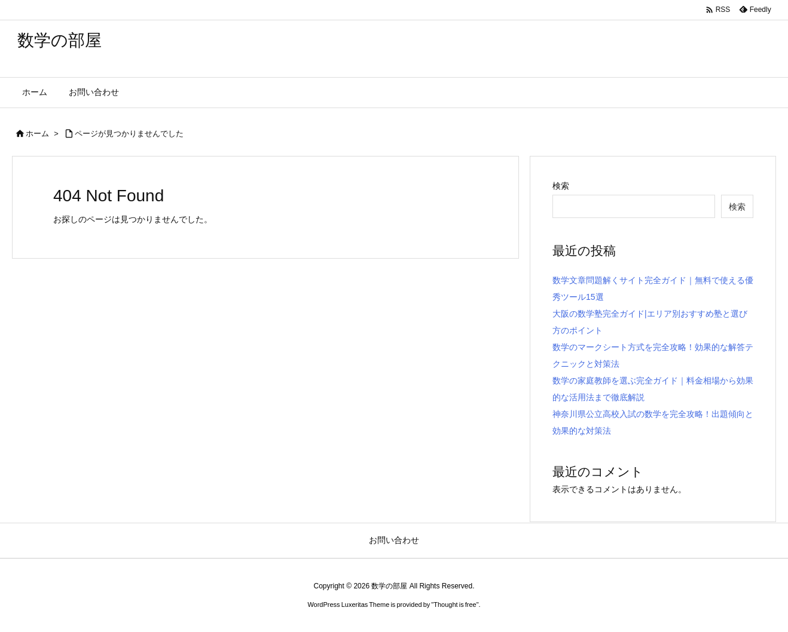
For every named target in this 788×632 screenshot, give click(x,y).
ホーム (37, 133)
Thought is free (454, 604)
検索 (560, 186)
